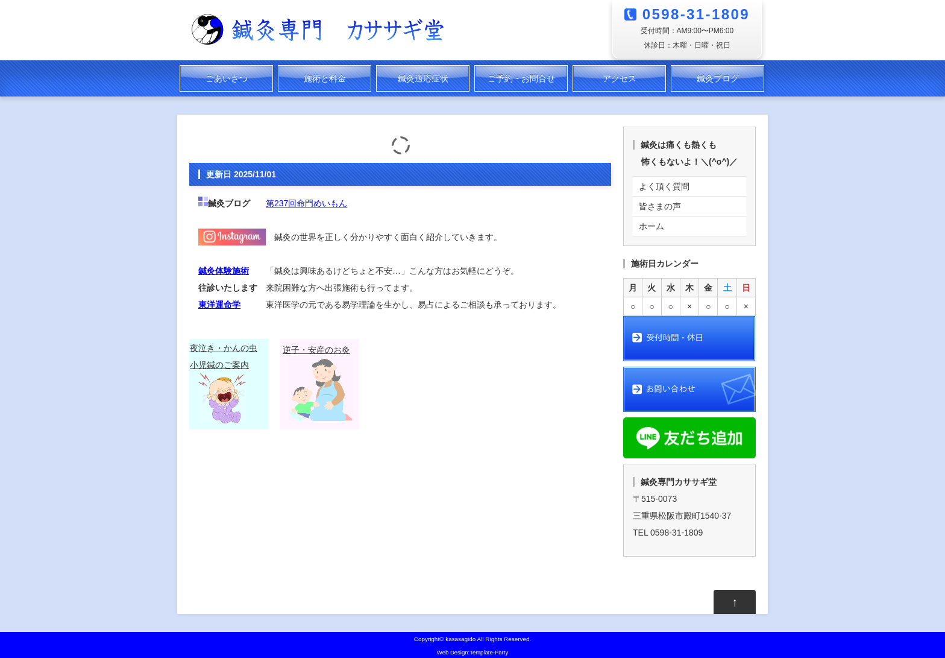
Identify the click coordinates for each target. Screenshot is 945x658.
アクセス (619, 78)
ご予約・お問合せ (521, 78)
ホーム (651, 226)
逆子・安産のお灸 (316, 350)
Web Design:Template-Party (472, 652)
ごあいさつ (227, 78)
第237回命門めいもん (306, 203)
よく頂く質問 (664, 186)
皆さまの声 (660, 206)
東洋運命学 (219, 304)
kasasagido (460, 639)
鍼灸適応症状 (423, 78)
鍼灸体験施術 (223, 271)
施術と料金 (325, 78)
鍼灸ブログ (718, 78)
